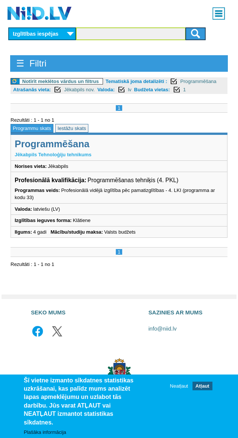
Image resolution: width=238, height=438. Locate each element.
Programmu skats (32, 128)
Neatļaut (179, 386)
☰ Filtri (31, 63)
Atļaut (202, 386)
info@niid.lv (163, 329)
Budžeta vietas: (152, 89)
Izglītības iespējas (36, 34)
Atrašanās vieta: (32, 89)
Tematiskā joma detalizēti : (136, 81)
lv (129, 89)
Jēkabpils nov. (79, 89)
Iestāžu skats (72, 128)
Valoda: (106, 89)
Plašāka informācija (45, 432)
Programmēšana (198, 81)
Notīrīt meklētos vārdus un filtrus (60, 81)
